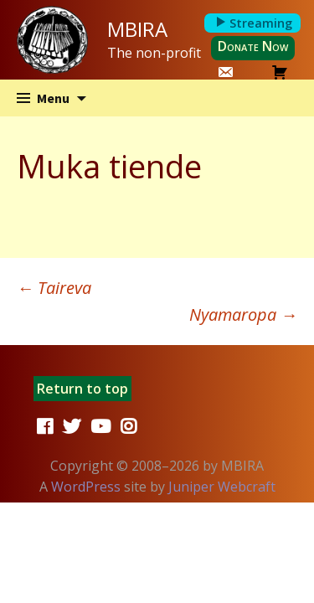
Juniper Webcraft (221, 486)
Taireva (54, 287)
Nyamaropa (243, 314)
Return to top (82, 388)
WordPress (86, 486)
